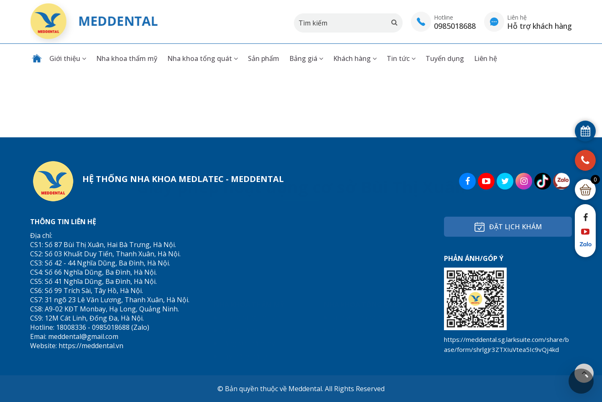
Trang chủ (36, 58)
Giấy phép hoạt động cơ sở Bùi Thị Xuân (301, 103)
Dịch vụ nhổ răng (357, 234)
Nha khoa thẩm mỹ (126, 58)
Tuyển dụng (445, 58)
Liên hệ (485, 58)
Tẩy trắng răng (244, 273)
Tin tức (401, 58)
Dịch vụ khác (350, 247)
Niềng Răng (239, 247)
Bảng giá (306, 58)
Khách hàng (355, 58)
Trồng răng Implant (251, 234)
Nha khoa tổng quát (202, 58)
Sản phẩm (263, 58)
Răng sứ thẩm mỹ (247, 260)
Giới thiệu (67, 58)
